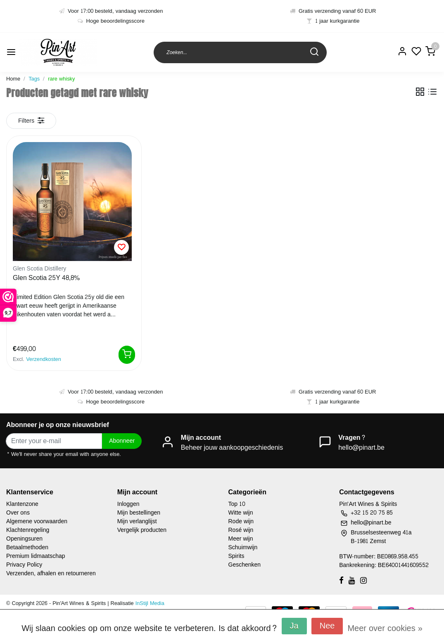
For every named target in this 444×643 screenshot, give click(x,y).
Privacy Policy (24, 565)
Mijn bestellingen (138, 513)
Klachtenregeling (27, 530)
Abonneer (122, 440)
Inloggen (128, 504)
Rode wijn (241, 521)
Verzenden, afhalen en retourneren (51, 573)
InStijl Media (149, 603)
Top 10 (237, 504)
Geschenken (244, 565)
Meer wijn (240, 539)
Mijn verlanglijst (137, 521)
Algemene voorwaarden (36, 521)
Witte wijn (240, 513)
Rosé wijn (241, 530)
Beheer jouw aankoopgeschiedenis (232, 447)
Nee (327, 626)
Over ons (18, 513)
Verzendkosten (43, 359)
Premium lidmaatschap (35, 556)
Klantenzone (22, 504)
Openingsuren (24, 539)
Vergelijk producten (141, 530)
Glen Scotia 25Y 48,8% (46, 278)
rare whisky (61, 79)
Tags (34, 79)
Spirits (236, 556)
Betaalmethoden (27, 547)
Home (13, 79)
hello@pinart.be (361, 447)
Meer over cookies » (384, 628)
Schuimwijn (243, 547)
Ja (294, 626)
